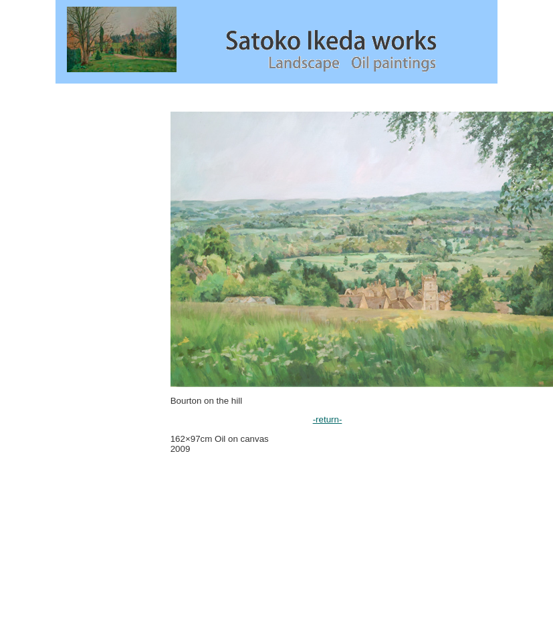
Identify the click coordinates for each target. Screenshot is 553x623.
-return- (327, 419)
